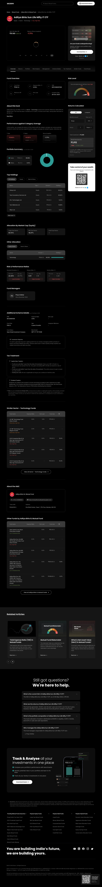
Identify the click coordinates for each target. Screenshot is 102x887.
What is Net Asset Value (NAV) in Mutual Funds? (81, 641)
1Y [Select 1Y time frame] (41, 55)
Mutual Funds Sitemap (13, 842)
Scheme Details (56, 69)
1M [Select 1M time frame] (25, 55)
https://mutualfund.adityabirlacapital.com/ (40, 500)
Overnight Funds (57, 829)
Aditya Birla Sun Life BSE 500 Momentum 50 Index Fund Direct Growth (16, 552)
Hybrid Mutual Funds (12, 839)
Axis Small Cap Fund (12, 823)
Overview (13, 69)
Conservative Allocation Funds (84, 833)
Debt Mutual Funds (12, 836)
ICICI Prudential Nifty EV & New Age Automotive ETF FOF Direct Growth (17, 440)
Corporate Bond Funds (59, 823)
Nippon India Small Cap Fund (15, 829)
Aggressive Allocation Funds (83, 820)
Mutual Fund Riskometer (51, 640)
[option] (16, 231)
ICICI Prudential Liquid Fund (14, 820)
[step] (90, 121)
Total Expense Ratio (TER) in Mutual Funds (21, 641)
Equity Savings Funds (81, 829)
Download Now (82, 52)
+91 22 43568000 (18, 500)
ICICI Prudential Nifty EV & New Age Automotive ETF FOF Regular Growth (17, 451)
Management (46, 69)
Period (71, 127)
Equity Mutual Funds (12, 833)
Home (8, 12)
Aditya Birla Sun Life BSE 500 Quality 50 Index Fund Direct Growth (17, 541)
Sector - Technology (24, 20)
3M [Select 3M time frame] (31, 55)
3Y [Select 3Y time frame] (46, 55)
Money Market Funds (58, 820)
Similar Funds (77, 69)
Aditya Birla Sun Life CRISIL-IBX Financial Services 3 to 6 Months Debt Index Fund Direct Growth (16, 580)
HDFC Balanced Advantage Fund (16, 826)
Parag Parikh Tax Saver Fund (14, 817)
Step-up (89, 117)
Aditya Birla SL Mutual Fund (28, 12)
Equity (15, 20)
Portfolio (27, 69)
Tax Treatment (67, 69)
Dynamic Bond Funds (58, 826)
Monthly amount (74, 117)
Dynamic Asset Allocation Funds (84, 817)
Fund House (87, 69)
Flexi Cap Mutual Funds (36, 826)
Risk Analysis (36, 69)
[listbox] (36, 231)
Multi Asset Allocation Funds (83, 823)
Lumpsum (87, 112)
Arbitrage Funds (80, 826)
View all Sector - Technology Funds (35, 472)
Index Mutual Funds (35, 829)
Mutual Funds (15, 12)
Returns (20, 69)
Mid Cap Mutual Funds (36, 820)
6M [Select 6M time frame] (36, 55)
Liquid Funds (56, 817)
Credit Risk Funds (57, 833)
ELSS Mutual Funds (35, 823)
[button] (12, 179)
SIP (76, 112)
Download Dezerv (86, 3)
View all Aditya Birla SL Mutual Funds (35, 592)
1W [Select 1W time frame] (20, 55)
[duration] (89, 127)
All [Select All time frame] (51, 55)
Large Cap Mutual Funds (36, 817)
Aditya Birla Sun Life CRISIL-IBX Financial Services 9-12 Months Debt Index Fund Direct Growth (16, 565)
